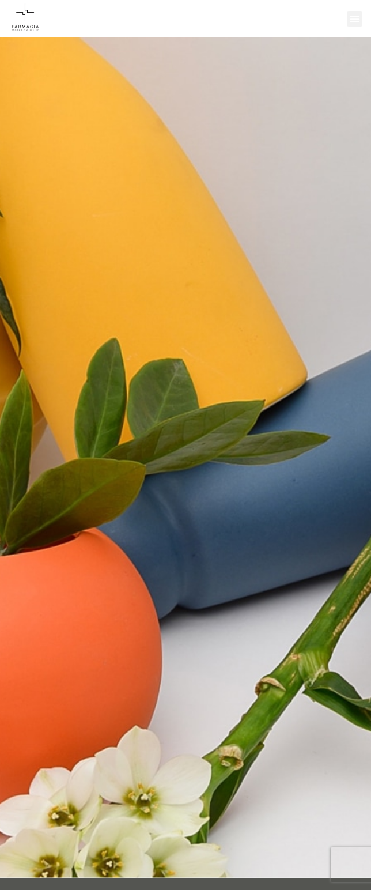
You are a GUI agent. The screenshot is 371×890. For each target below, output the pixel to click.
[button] (354, 19)
